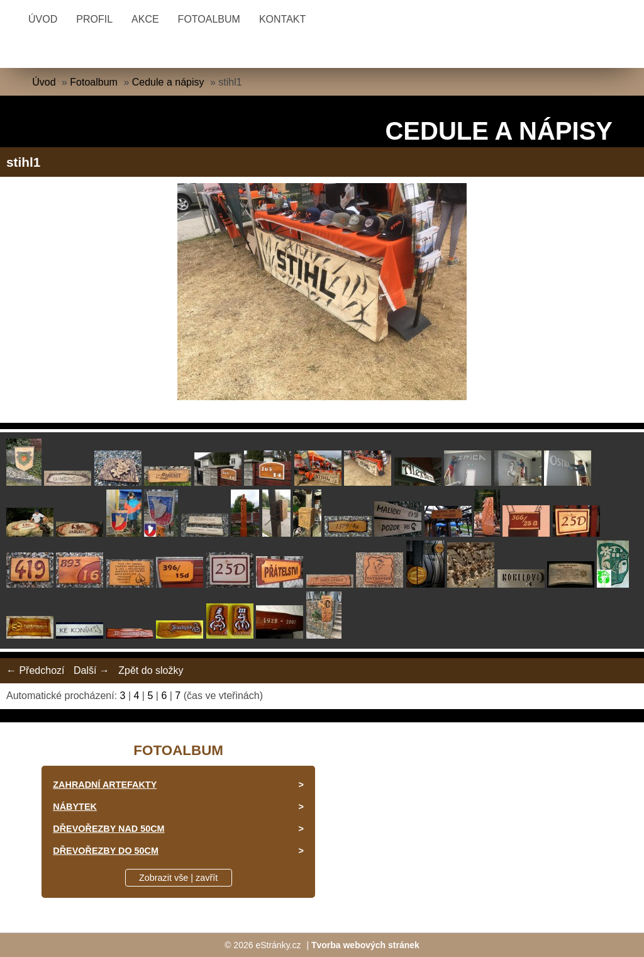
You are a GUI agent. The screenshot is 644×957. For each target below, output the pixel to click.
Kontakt (282, 19)
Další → (91, 670)
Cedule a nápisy (168, 82)
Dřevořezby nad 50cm (108, 829)
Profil (94, 19)
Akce (145, 19)
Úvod (42, 19)
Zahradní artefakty (105, 785)
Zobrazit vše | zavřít (178, 878)
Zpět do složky (150, 670)
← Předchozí (35, 670)
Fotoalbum (209, 19)
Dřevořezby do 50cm (105, 851)
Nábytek (75, 807)
